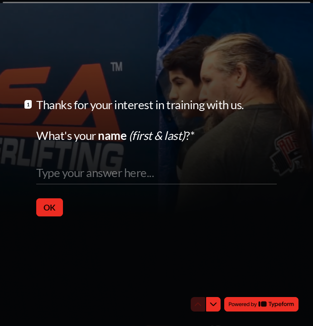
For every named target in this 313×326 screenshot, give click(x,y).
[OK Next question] (49, 207)
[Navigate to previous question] (198, 304)
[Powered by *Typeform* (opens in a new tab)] (261, 304)
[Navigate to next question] (213, 304)
